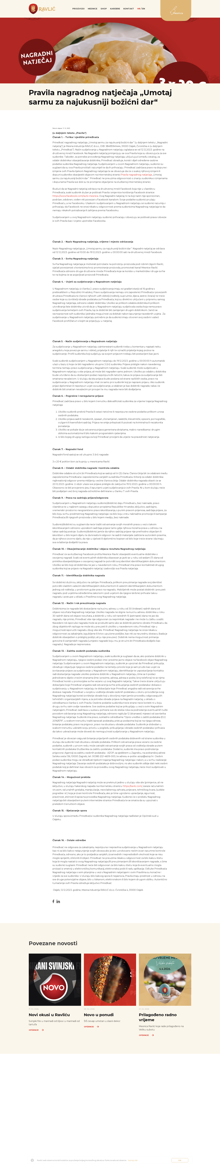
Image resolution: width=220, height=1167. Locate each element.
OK (179, 1160)
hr (138, 10)
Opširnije (36, 1037)
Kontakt (128, 10)
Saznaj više (133, 1160)
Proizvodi (78, 10)
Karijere (115, 10)
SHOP (104, 10)
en (143, 10)
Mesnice (92, 10)
